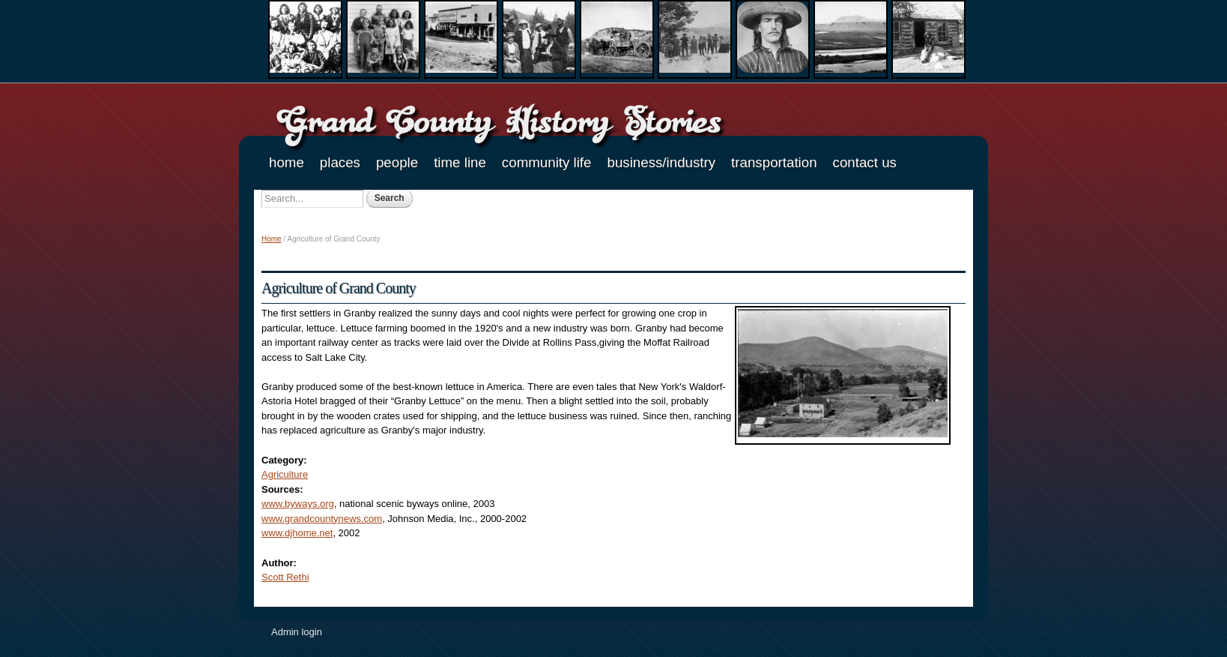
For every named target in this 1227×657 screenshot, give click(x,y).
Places (340, 162)
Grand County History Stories (498, 120)
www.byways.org (297, 503)
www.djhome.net (297, 532)
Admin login (296, 632)
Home (286, 162)
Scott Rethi (285, 577)
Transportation (774, 162)
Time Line (460, 162)
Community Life (547, 162)
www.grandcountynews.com (321, 518)
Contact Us (865, 162)
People (397, 162)
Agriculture (284, 474)
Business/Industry (661, 162)
